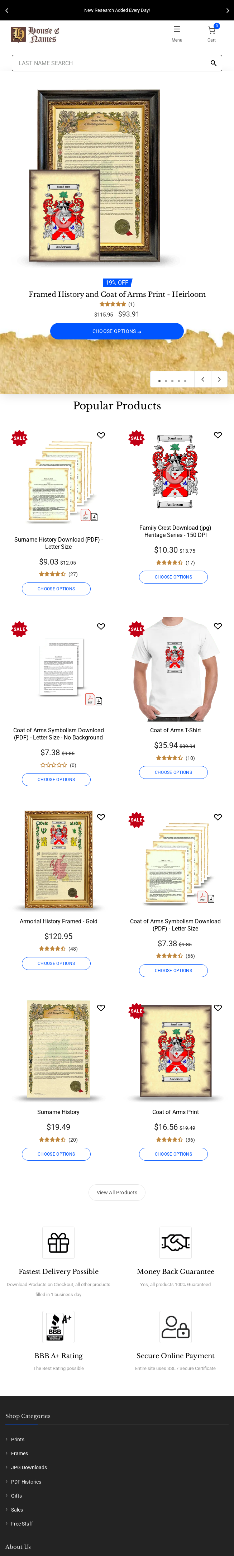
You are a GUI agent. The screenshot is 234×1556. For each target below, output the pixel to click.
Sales (17, 1510)
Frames (19, 1453)
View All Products (117, 1192)
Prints (17, 1439)
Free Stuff (22, 1524)
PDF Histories (26, 1482)
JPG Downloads (29, 1467)
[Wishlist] (101, 435)
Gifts (16, 1496)
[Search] (214, 63)
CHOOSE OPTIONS (117, 331)
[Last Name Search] (117, 63)
